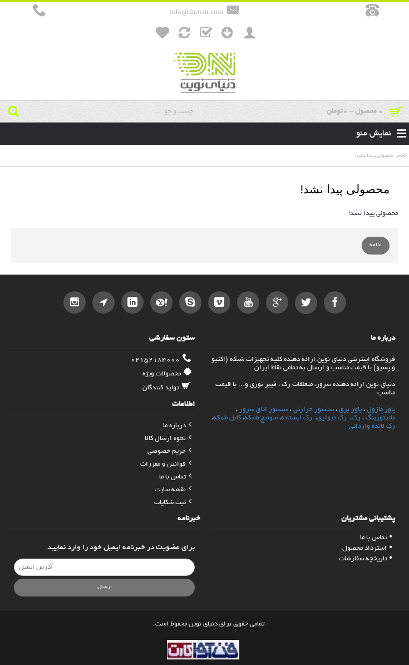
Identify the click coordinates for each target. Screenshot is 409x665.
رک (356, 418)
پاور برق (350, 409)
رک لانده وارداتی (372, 426)
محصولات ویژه (166, 373)
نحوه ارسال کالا (168, 438)
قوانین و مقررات (165, 464)
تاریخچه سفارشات (365, 559)
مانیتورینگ (380, 418)
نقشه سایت (173, 489)
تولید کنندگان (166, 387)
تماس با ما (175, 477)
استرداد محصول (367, 548)
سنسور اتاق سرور (263, 409)
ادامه (375, 245)
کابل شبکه (227, 418)
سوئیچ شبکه (261, 418)
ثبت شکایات (172, 502)
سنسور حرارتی (313, 409)
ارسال (104, 587)
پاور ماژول (381, 409)
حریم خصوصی (169, 451)
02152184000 (161, 359)
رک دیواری (332, 418)
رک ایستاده (296, 418)
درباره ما (177, 425)
